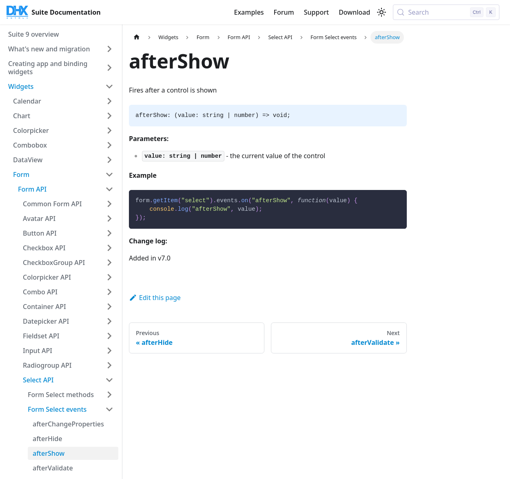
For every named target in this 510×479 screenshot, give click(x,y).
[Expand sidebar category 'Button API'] (109, 233)
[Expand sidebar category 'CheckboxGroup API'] (109, 262)
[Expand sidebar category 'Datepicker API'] (109, 321)
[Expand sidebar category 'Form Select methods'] (109, 394)
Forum (284, 12)
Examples (249, 12)
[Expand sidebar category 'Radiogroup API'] (109, 365)
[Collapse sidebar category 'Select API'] (109, 379)
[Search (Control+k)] (446, 12)
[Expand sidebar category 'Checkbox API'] (109, 247)
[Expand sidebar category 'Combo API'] (109, 291)
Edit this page (155, 297)
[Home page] (136, 37)
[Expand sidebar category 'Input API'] (109, 350)
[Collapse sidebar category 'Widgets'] (109, 86)
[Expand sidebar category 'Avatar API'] (109, 218)
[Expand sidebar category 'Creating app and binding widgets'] (109, 67)
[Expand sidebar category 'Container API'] (109, 306)
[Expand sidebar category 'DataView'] (109, 159)
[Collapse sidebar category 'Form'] (109, 174)
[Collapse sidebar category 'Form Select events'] (109, 409)
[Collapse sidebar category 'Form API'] (109, 189)
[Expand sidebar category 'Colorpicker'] (109, 130)
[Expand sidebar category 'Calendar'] (109, 101)
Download (354, 12)
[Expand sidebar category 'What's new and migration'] (109, 48)
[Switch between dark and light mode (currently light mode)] (381, 12)
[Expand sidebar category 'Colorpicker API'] (109, 277)
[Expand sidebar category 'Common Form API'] (109, 203)
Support (316, 12)
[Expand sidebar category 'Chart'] (109, 115)
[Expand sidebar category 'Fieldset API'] (109, 335)
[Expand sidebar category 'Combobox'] (109, 145)
